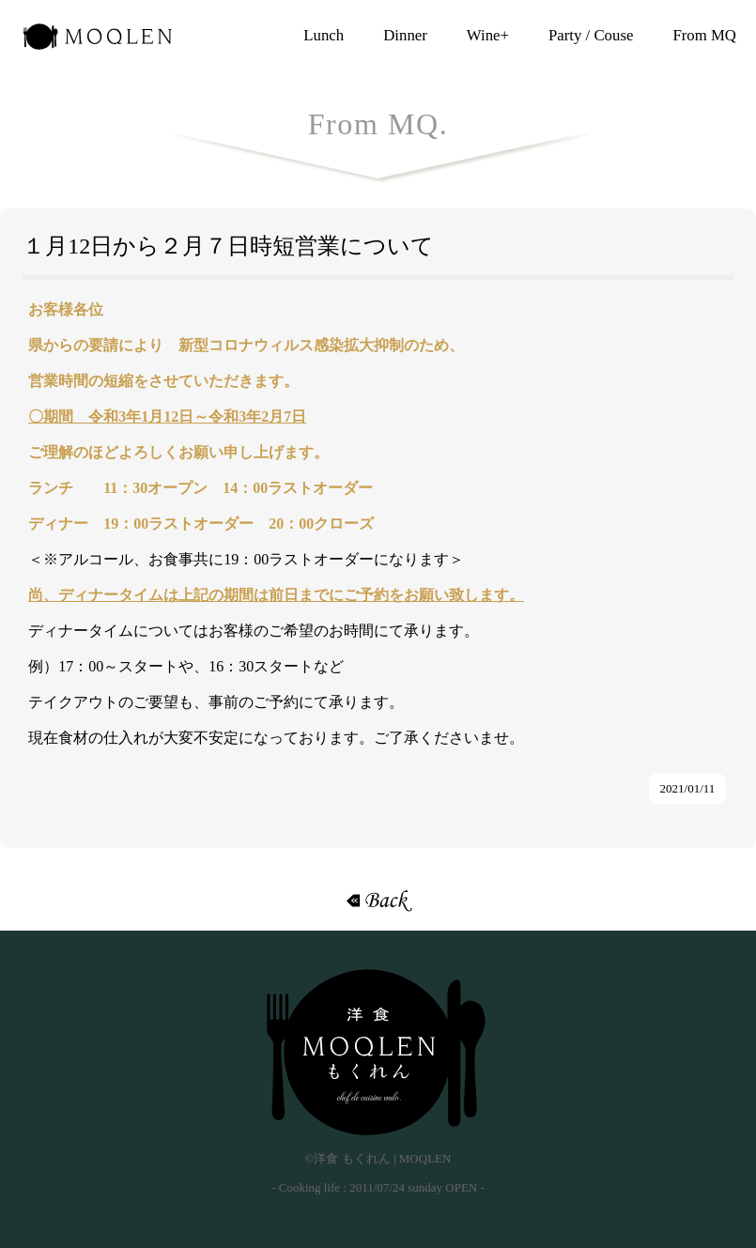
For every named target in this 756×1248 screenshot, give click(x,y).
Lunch (323, 35)
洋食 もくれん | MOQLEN (98, 42)
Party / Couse (590, 35)
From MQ (704, 35)
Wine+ (488, 35)
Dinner (405, 35)
